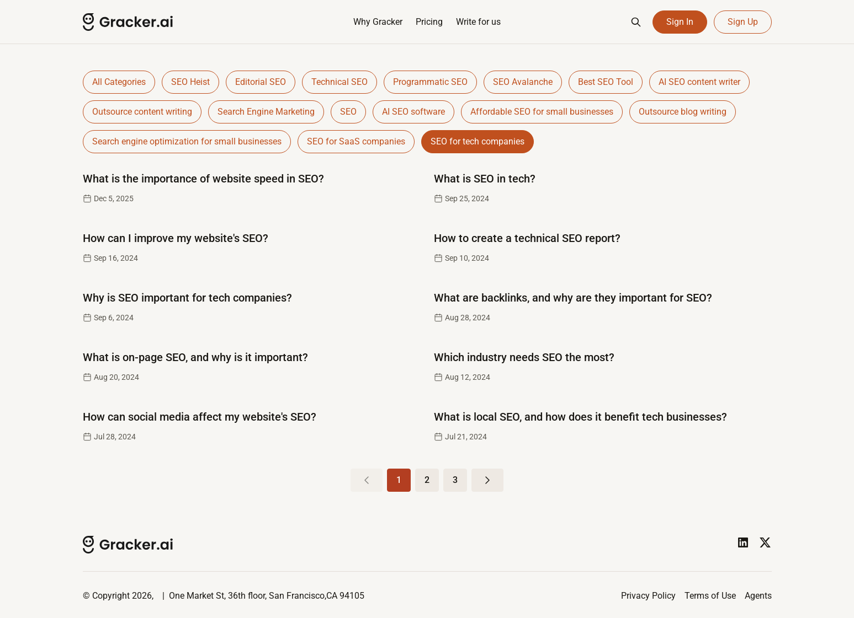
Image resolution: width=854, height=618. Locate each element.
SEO (348, 111)
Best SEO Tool (605, 82)
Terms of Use (710, 595)
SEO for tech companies (477, 141)
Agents (758, 595)
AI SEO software (413, 111)
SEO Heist (190, 82)
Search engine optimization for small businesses (187, 141)
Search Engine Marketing (266, 111)
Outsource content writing (142, 111)
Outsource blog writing (682, 111)
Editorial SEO (260, 82)
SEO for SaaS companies (356, 141)
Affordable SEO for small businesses (541, 111)
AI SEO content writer (699, 82)
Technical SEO (339, 82)
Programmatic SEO (430, 82)
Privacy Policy (648, 595)
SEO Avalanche (523, 82)
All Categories (119, 82)
